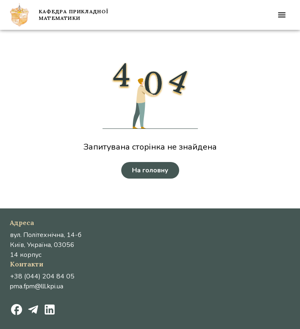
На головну (150, 170)
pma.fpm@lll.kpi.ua (36, 286)
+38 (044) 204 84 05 (42, 276)
